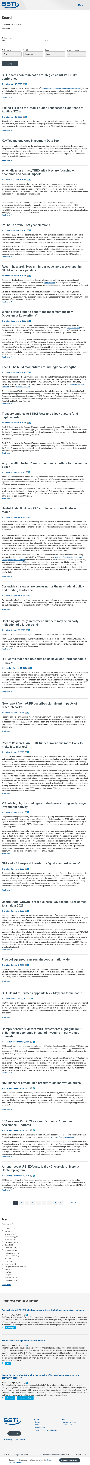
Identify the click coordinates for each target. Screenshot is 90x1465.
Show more (6, 1285)
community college (25, 1398)
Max (47, 40)
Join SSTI (15, 1433)
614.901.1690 (81, 1455)
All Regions (6, 50)
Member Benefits (69, 1422)
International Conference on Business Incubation (61, 88)
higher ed (9, 1398)
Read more (7, 98)
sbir (7, 1363)
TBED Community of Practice (46, 1430)
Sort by (26, 50)
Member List (67, 1425)
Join (63, 1419)
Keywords (6, 29)
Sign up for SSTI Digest (15, 1440)
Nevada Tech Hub (23, 387)
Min (3, 40)
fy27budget (10, 1328)
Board (37, 1422)
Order (47, 50)
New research (49, 283)
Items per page (73, 50)
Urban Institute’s (73, 328)
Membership (40, 1428)
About (36, 1419)
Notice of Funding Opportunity (63, 1137)
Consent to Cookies (69, 1460)
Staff (37, 1425)
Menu (80, 5)
